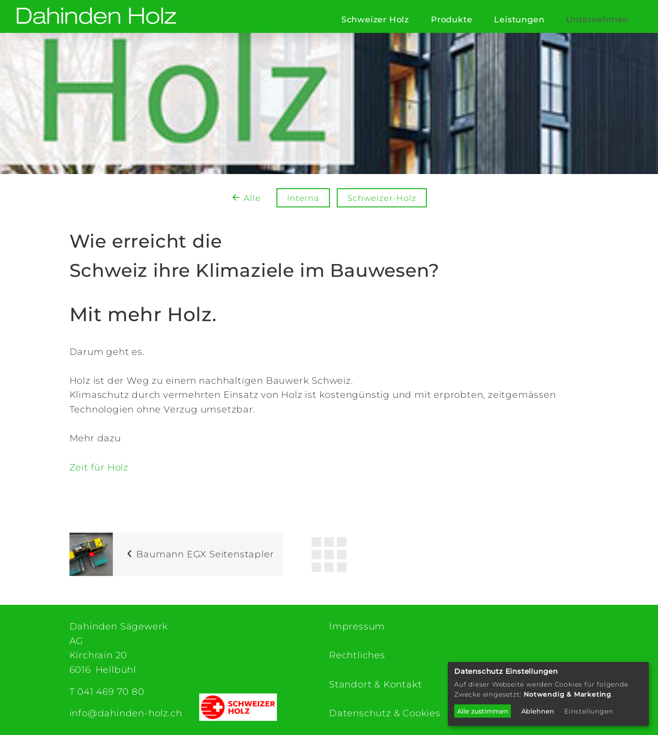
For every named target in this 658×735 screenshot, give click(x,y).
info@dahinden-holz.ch (125, 713)
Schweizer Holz (375, 20)
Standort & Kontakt (375, 684)
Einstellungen (588, 711)
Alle (252, 198)
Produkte (451, 20)
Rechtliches (357, 655)
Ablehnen (537, 711)
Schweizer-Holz (381, 198)
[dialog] (548, 694)
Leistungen (519, 20)
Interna (303, 198)
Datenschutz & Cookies (384, 713)
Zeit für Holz (98, 467)
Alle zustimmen (483, 711)
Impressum (357, 626)
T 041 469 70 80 (106, 691)
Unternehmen (597, 20)
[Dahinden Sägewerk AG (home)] (96, 17)
